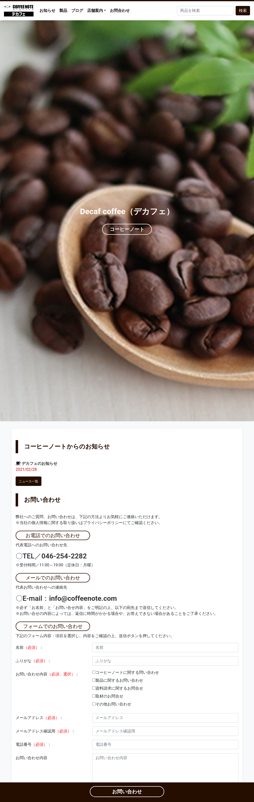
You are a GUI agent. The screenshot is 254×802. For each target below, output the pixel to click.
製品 (63, 10)
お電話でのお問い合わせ (53, 535)
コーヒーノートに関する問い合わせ (127, 672)
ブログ (77, 10)
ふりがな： (33, 660)
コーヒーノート (127, 229)
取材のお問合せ (109, 696)
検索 (243, 10)
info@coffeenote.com (83, 598)
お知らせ (47, 10)
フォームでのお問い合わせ (53, 626)
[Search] (205, 10)
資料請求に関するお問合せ (119, 688)
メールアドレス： (39, 717)
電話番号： (33, 744)
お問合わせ (120, 10)
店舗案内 (95, 10)
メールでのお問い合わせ (53, 578)
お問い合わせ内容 (31, 757)
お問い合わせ (42, 499)
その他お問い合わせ (113, 704)
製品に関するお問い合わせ (119, 680)
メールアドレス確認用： (45, 731)
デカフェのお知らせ (39, 463)
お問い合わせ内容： (47, 674)
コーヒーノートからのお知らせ (67, 446)
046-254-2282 (64, 556)
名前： (29, 647)
